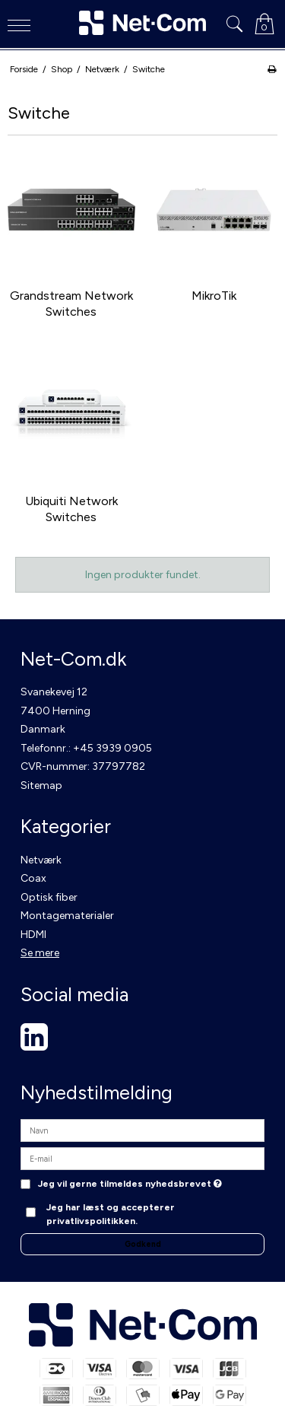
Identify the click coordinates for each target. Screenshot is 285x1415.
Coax (33, 878)
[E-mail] (142, 1158)
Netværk (41, 860)
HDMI (33, 934)
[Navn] (142, 1130)
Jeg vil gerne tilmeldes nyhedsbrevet (130, 1184)
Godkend (143, 1244)
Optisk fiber (49, 897)
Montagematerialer (67, 915)
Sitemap (41, 785)
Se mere (40, 952)
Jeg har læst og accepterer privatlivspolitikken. (110, 1213)
